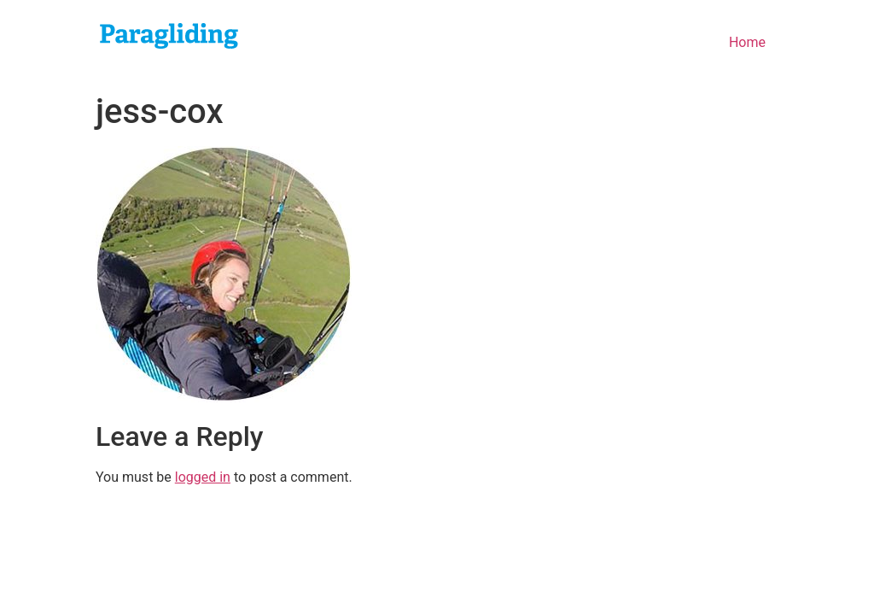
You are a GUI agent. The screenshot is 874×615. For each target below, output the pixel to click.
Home (747, 42)
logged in (202, 477)
